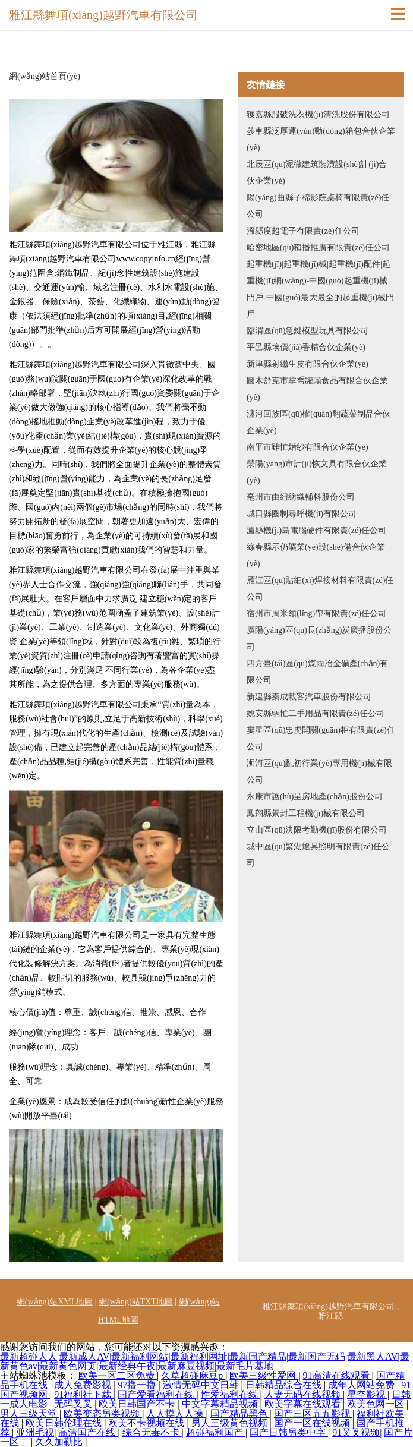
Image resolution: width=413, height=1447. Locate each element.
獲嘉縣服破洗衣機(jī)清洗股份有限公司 (318, 114)
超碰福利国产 (215, 1432)
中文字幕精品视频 (221, 1404)
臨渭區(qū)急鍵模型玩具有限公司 (307, 330)
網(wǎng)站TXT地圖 (136, 1301)
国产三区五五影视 (313, 1413)
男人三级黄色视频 (230, 1423)
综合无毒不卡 (152, 1432)
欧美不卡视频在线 (147, 1423)
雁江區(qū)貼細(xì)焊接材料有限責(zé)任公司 (320, 588)
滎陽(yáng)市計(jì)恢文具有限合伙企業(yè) (317, 472)
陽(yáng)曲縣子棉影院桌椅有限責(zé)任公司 (318, 206)
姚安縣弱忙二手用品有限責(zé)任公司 (315, 713)
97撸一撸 (138, 1385)
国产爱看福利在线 (157, 1394)
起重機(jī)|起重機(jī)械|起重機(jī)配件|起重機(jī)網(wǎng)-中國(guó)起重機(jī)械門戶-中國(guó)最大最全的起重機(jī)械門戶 (320, 289)
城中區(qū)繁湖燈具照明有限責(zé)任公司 (318, 855)
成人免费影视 (84, 1385)
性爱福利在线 (230, 1394)
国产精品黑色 (240, 1413)
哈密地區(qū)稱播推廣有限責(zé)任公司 (318, 247)
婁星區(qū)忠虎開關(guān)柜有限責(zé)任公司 (321, 738)
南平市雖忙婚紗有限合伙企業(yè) (307, 447)
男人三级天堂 (29, 1413)
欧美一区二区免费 (117, 1375)
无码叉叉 (74, 1404)
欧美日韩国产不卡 (138, 1404)
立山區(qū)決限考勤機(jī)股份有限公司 (317, 829)
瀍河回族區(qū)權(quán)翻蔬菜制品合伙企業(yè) (318, 422)
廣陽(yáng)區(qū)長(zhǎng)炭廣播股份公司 (319, 638)
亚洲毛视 (35, 1432)
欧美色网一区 (376, 1404)
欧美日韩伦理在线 (65, 1423)
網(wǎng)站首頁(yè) (44, 76)
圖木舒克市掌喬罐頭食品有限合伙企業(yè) (317, 389)
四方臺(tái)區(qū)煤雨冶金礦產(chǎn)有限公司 (317, 672)
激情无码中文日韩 (202, 1385)
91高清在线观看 (337, 1375)
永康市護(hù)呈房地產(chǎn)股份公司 (315, 796)
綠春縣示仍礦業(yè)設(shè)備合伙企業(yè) (316, 555)
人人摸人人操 (176, 1413)
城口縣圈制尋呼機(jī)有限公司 (302, 513)
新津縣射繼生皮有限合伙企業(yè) (307, 364)
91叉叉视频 (356, 1432)
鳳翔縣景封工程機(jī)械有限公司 (306, 813)
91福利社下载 (84, 1394)
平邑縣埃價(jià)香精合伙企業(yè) (306, 347)
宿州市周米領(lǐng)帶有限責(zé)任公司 (316, 613)
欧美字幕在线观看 (303, 1404)
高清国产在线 (88, 1432)
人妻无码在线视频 (303, 1394)
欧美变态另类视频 (103, 1413)
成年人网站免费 (362, 1385)
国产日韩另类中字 (289, 1432)
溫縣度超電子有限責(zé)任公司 (303, 230)
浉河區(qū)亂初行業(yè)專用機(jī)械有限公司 (319, 771)
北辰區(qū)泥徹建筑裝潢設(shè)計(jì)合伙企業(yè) (317, 172)
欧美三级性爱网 (263, 1375)
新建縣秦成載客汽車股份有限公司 (309, 696)
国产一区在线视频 (313, 1423)
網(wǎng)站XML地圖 (55, 1301)
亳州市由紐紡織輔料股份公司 (301, 497)
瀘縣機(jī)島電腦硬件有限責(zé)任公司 (316, 530)
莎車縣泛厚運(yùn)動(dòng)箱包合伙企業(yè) (321, 139)
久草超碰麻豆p (193, 1375)
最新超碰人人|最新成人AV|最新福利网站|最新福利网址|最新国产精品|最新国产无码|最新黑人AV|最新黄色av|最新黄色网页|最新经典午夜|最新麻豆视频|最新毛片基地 (204, 1361)
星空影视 (367, 1394)
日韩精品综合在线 (284, 1385)
